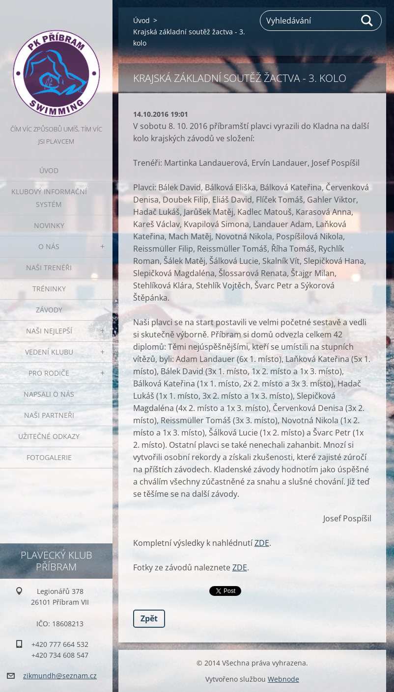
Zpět (149, 618)
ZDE (261, 543)
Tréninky (49, 288)
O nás (48, 246)
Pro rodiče (48, 373)
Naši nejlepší (49, 330)
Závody (49, 309)
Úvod (48, 170)
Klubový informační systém (49, 198)
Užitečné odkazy (49, 436)
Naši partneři (49, 415)
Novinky (49, 225)
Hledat (367, 20)
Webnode (283, 679)
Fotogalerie (49, 457)
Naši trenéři (49, 267)
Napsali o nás (49, 394)
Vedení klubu (49, 352)
